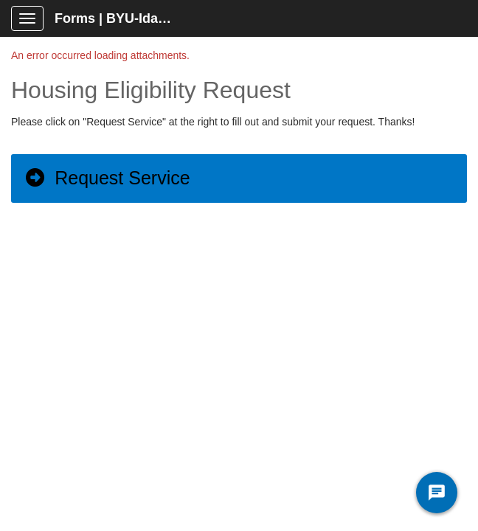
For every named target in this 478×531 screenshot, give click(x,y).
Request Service (107, 177)
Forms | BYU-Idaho (114, 18)
